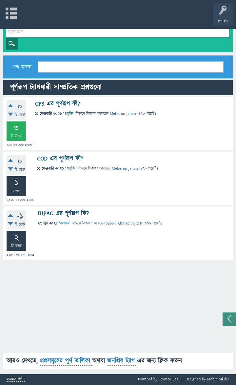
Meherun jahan (123, 114)
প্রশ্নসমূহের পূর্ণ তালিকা (66, 360)
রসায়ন (64, 223)
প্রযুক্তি (69, 114)
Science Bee (169, 379)
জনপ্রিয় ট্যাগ (122, 360)
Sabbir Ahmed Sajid (122, 223)
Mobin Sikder (218, 379)
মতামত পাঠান (16, 379)
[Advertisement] (118, 307)
